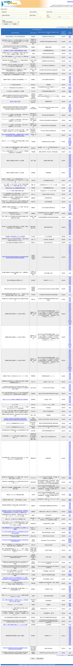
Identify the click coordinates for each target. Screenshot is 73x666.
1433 (70, 430)
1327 (70, 267)
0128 (70, 450)
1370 (70, 37)
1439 (70, 161)
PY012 (69, 538)
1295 (70, 473)
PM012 (69, 539)
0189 (70, 618)
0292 (70, 454)
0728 (70, 298)
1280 (70, 634)
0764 (70, 104)
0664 (70, 461)
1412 (70, 234)
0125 (70, 446)
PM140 (69, 88)
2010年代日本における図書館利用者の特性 (15, 188)
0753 (70, 463)
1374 (70, 312)
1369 (70, 528)
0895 (70, 407)
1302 (70, 65)
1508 (70, 110)
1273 (70, 264)
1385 (70, 135)
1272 (70, 232)
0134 (70, 106)
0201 (70, 452)
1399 (70, 482)
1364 (70, 604)
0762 (70, 308)
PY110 (69, 511)
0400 (70, 304)
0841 (70, 465)
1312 (70, 570)
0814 (70, 477)
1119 (70, 478)
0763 (70, 309)
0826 (70, 223)
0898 (70, 226)
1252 (70, 652)
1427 (70, 596)
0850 (70, 617)
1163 (70, 471)
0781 (70, 550)
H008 (70, 500)
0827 (70, 248)
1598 (70, 166)
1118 (70, 592)
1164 (70, 77)
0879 (70, 466)
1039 (70, 242)
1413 (70, 269)
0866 (70, 250)
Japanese (70, 1)
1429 (70, 82)
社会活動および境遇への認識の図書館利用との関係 (15, 50)
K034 (70, 588)
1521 (70, 90)
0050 (70, 239)
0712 (70, 297)
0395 (70, 556)
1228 (70, 631)
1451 (70, 436)
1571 (70, 529)
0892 (70, 523)
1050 (70, 185)
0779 (70, 246)
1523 (70, 47)
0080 (70, 445)
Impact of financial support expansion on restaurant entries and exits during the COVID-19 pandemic (15, 257)
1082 (70, 228)
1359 (70, 423)
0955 (70, 467)
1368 (70, 527)
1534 (70, 96)
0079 (70, 444)
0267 (70, 453)
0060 (70, 562)
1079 (70, 61)
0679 (70, 557)
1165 (70, 629)
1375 (70, 50)
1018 (70, 227)
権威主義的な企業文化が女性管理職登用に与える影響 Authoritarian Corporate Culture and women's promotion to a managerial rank (15, 579)
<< (57, 27)
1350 (70, 636)
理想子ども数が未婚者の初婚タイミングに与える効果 (15, 624)
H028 (70, 415)
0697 (70, 533)
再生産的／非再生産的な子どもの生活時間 (15, 236)
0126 (70, 447)
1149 (70, 229)
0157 (70, 451)
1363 (70, 36)
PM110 (69, 512)
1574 (70, 194)
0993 (70, 591)
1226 (70, 608)
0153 (70, 499)
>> (66, 27)
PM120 (69, 108)
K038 (70, 589)
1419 (70, 317)
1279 (70, 80)
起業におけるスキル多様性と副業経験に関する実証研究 (15, 399)
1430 (70, 638)
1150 (70, 260)
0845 (70, 115)
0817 (70, 311)
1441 (70, 164)
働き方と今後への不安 (15, 101)
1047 (70, 236)
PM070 (69, 542)
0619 (70, 148)
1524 (70, 644)
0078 (70, 443)
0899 (70, 253)
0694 (70, 221)
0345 (70, 456)
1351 (70, 411)
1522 (70, 92)
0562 (70, 459)
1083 (70, 257)
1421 (70, 319)
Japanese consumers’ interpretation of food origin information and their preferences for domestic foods (15, 419)
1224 (70, 262)
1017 (70, 545)
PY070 (69, 541)
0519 (70, 458)
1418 (70, 316)
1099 (70, 470)
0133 (70, 105)
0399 (70, 457)
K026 (70, 586)
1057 (70, 469)
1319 (70, 536)
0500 (70, 583)
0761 (70, 306)
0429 (70, 84)
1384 (70, 474)
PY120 (69, 109)
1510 (70, 57)
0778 (70, 222)
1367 (70, 180)
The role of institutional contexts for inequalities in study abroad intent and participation (15, 648)
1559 (70, 101)
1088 (70, 76)
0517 (70, 305)
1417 (70, 315)
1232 (70, 472)
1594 (70, 111)
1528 (70, 217)
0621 (70, 220)
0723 (70, 201)
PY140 (69, 87)
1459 (70, 70)
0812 (70, 464)
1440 (70, 163)
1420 (70, 318)
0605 (70, 460)
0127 (70, 448)
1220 (70, 230)
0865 (70, 225)
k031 (70, 587)
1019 (70, 255)
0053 (70, 441)
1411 (70, 579)
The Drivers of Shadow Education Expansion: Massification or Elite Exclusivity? (15, 540)
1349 (70, 81)
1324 (70, 419)
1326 (70, 233)
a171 (70, 404)
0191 (70, 303)
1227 (70, 79)
